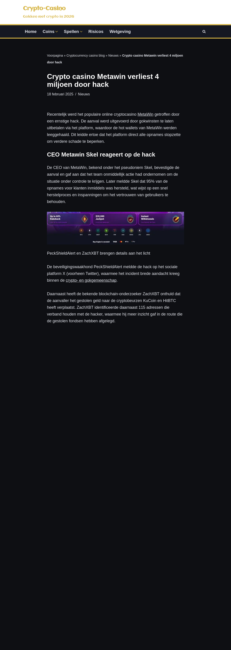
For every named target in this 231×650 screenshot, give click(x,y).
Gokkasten (85, 559)
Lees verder (60, 497)
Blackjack (83, 550)
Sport (80, 577)
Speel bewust (135, 591)
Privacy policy (183, 550)
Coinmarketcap (187, 638)
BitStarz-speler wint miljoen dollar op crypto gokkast (162, 396)
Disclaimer (180, 559)
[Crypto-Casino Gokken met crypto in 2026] (48, 12)
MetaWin (146, 115)
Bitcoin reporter (67, 408)
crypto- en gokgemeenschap (91, 282)
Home (31, 31)
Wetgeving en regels (141, 582)
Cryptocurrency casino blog (86, 56)
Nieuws (113, 56)
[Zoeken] (204, 31)
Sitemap (178, 609)
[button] (57, 31)
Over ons (179, 584)
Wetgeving (120, 31)
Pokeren (82, 586)
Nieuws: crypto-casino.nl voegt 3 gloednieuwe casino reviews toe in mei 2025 (114, 402)
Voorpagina (55, 56)
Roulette (82, 568)
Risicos (96, 31)
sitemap (213, 638)
